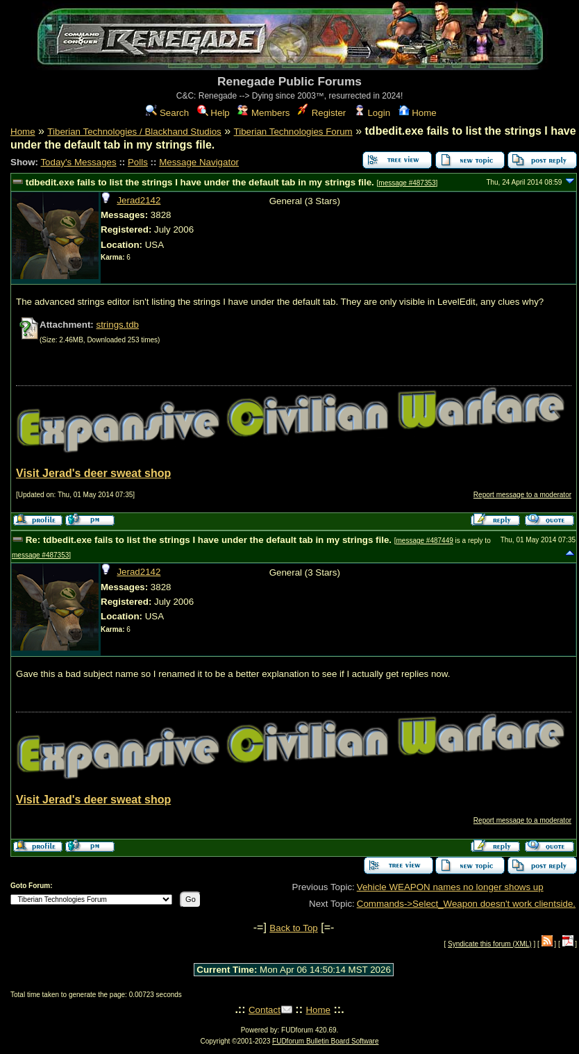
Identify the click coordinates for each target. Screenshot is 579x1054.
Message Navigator (199, 162)
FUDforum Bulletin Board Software (325, 1041)
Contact (264, 1010)
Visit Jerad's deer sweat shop (93, 473)
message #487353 (406, 183)
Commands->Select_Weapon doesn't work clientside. (466, 903)
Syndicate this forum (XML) (490, 944)
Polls (138, 162)
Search (167, 113)
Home (417, 113)
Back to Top (293, 928)
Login (372, 113)
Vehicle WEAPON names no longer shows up (450, 887)
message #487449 (424, 540)
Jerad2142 (138, 200)
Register (322, 113)
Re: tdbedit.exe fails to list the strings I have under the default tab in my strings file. (209, 540)
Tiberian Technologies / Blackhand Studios (134, 131)
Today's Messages (78, 162)
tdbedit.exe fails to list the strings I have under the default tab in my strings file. (200, 182)
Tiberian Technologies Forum (293, 131)
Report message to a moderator (522, 495)
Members (263, 113)
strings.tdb (117, 324)
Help (213, 113)
